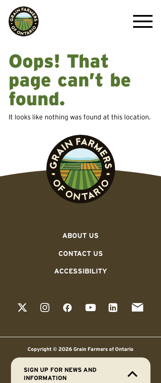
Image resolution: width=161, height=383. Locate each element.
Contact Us (80, 253)
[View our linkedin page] (113, 308)
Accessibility (80, 271)
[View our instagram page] (44, 308)
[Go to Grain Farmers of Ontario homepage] (24, 21)
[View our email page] (137, 308)
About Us (80, 235)
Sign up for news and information (80, 373)
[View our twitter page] (22, 308)
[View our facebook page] (67, 308)
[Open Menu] (140, 21)
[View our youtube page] (90, 308)
